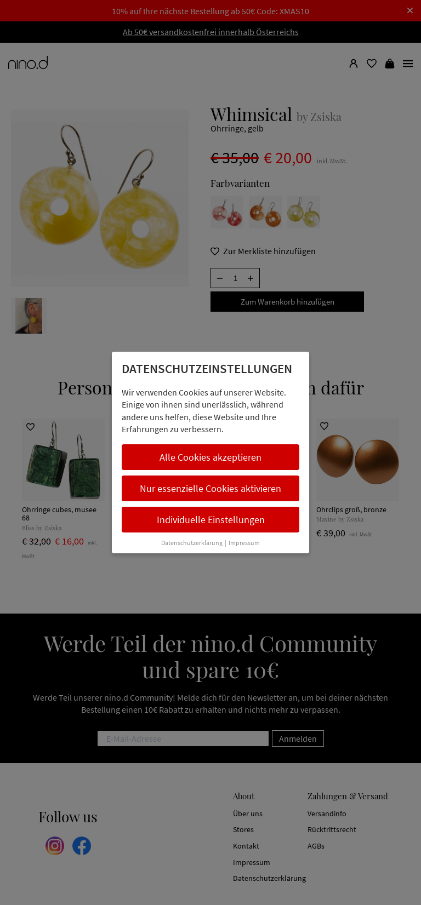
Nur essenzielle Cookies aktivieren (210, 488)
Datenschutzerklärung (192, 543)
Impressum (244, 543)
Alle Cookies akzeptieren (210, 457)
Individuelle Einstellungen (211, 519)
